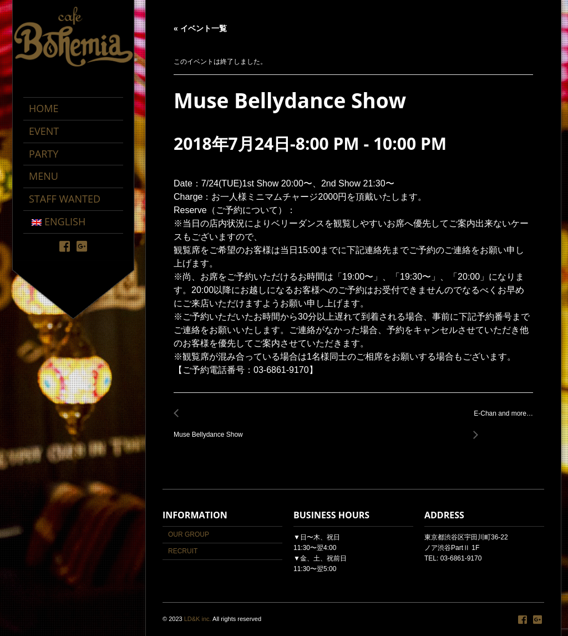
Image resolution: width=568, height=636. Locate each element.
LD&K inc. (197, 618)
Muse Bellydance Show (211, 428)
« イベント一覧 (200, 28)
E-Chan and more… (500, 420)
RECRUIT (182, 551)
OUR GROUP (188, 534)
